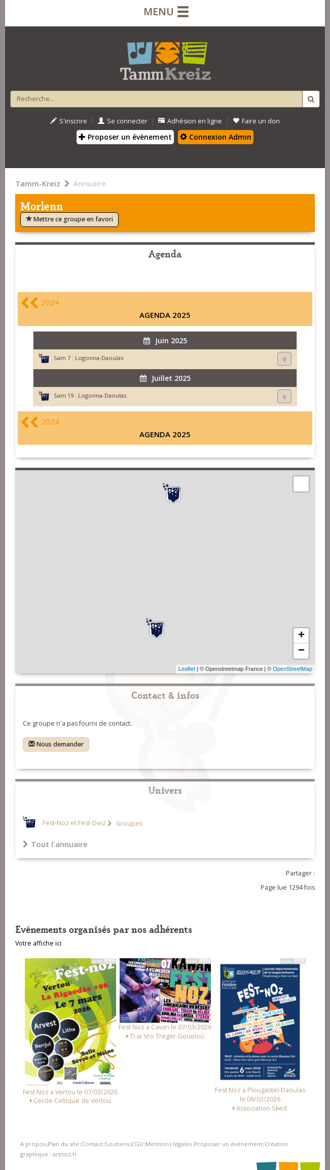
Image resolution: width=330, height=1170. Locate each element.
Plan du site (63, 1144)
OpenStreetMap (292, 669)
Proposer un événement (228, 1144)
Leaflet (186, 669)
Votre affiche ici (38, 943)
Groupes (128, 823)
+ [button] (301, 635)
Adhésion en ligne (190, 121)
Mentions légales (168, 1144)
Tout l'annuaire (55, 844)
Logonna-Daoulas (99, 358)
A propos (33, 1144)
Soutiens (117, 1144)
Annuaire (89, 183)
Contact (92, 1144)
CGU (137, 1144)
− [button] (301, 651)
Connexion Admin (215, 137)
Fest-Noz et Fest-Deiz (74, 823)
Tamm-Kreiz (37, 183)
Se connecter (123, 121)
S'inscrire (68, 121)
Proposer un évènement (125, 137)
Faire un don (256, 121)
